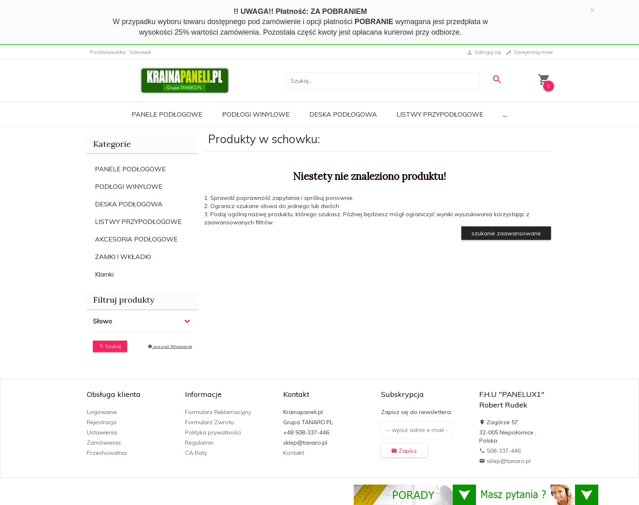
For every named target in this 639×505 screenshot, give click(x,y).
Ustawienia (102, 432)
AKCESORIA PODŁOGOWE (136, 239)
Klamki (104, 274)
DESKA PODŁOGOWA (129, 204)
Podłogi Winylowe (256, 114)
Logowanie (102, 412)
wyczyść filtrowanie (170, 346)
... (505, 114)
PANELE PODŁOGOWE (130, 169)
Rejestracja (102, 422)
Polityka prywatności (213, 432)
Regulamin (199, 442)
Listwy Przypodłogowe (440, 114)
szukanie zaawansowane (506, 233)
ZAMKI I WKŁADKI (123, 257)
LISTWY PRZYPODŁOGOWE (138, 221)
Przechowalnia (107, 452)
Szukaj (110, 346)
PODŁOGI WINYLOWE (129, 186)
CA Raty (196, 452)
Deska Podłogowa (343, 114)
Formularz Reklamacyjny (218, 412)
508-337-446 (500, 450)
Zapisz (404, 450)
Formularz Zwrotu (209, 422)
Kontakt (293, 452)
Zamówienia (104, 442)
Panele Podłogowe (167, 114)
